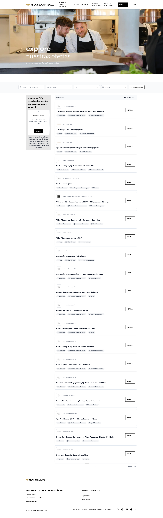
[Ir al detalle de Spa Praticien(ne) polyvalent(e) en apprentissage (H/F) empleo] (96, 146)
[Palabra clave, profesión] (31, 87)
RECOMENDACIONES (81, 5)
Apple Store (86, 496)
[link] (130, 110)
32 (104, 466)
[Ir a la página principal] (40, 5)
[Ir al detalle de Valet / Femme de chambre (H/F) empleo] (96, 236)
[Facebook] (122, 509)
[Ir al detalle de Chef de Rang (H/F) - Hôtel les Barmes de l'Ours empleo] (96, 345)
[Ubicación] (57, 87)
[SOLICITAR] (123, 4)
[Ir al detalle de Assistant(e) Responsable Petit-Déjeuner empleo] (96, 255)
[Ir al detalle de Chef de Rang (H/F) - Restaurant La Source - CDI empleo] (96, 164)
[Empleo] (112, 87)
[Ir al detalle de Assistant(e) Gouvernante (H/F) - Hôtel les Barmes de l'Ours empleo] (96, 273)
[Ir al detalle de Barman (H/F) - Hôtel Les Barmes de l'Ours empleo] (96, 363)
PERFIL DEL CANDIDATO (108, 5)
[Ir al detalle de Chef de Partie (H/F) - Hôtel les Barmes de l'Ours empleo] (96, 327)
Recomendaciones (31, 501)
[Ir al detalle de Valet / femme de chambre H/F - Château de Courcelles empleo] (96, 218)
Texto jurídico (76, 509)
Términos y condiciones (89, 509)
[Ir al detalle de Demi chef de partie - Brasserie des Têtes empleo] (96, 453)
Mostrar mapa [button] (129, 98)
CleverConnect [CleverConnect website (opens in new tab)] (43, 510)
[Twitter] (136, 509)
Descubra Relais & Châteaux (34, 498)
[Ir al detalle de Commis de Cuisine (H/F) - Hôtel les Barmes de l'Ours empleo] (96, 291)
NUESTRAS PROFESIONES (96, 5)
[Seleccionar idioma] (134, 5)
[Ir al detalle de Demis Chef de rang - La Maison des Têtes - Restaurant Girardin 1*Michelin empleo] (96, 435)
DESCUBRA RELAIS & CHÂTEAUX (62, 5)
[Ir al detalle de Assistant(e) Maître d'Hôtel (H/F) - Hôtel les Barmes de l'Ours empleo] (96, 110)
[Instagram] (118, 509)
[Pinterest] (131, 509)
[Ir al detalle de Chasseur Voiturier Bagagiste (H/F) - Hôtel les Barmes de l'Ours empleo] (96, 381)
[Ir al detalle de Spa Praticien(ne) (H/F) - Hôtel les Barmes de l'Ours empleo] (96, 417)
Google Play (86, 499)
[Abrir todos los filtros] (137, 87)
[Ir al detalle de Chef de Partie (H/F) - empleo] (96, 182)
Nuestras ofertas (31, 494)
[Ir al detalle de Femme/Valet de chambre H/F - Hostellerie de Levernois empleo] (96, 399)
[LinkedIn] (127, 509)
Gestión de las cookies (105, 509)
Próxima (132, 466)
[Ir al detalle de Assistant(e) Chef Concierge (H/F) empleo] (96, 128)
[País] (85, 87)
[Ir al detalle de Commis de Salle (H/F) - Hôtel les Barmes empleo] (96, 309)
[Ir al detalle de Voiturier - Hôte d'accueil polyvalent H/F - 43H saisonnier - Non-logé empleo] (96, 200)
